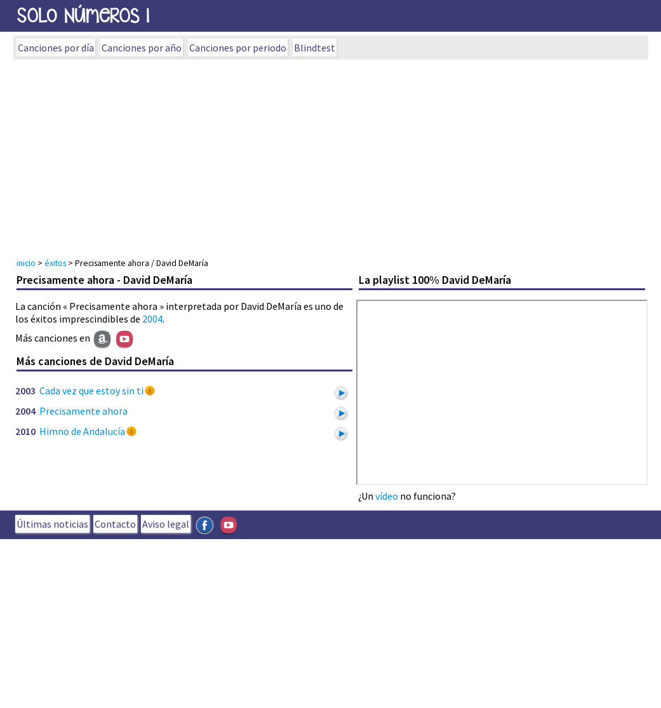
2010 (25, 431)
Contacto (115, 524)
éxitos (55, 263)
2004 (152, 318)
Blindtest (314, 47)
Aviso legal (165, 524)
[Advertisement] (331, 155)
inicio (26, 263)
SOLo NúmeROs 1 (83, 15)
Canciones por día (56, 47)
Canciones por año (142, 47)
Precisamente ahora (83, 410)
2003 (25, 390)
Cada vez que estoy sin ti (91, 390)
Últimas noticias (52, 524)
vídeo (386, 496)
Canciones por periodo (237, 47)
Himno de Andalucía (82, 431)
